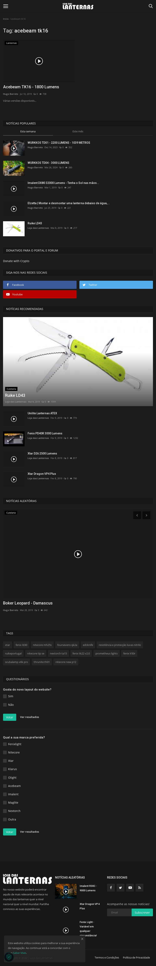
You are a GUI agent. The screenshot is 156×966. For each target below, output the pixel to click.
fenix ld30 (21, 645)
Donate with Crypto (16, 261)
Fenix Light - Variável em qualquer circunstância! (88, 929)
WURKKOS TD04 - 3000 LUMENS (48, 162)
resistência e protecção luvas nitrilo (120, 645)
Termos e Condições (107, 957)
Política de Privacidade (136, 957)
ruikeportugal (13, 653)
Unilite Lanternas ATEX (42, 413)
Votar (9, 717)
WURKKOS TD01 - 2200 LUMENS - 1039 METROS (59, 142)
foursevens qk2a (67, 645)
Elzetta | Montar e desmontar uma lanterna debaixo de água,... (69, 203)
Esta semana (28, 131)
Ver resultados (29, 717)
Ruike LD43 (35, 223)
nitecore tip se (35, 653)
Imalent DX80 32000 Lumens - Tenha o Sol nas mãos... (63, 183)
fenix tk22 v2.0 (81, 653)
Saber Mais (19, 953)
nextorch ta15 (58, 653)
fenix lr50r (129, 653)
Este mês (78, 131)
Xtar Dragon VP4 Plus (42, 473)
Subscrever (142, 912)
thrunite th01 (42, 662)
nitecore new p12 (65, 662)
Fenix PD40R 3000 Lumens (45, 433)
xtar (7, 645)
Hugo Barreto (10, 93)
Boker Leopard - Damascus (28, 603)
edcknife (88, 645)
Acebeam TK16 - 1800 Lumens (31, 86)
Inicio (6, 18)
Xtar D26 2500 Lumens (42, 453)
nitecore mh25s (42, 645)
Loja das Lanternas (38, 227)
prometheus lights (106, 653)
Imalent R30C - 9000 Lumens (88, 888)
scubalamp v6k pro (16, 662)
